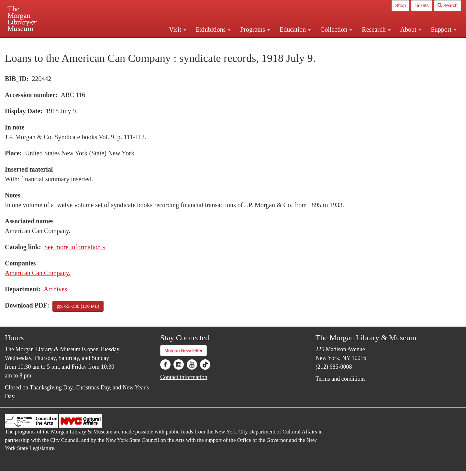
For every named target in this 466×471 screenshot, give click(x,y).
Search (448, 5)
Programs (255, 29)
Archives (55, 289)
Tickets (422, 5)
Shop (400, 5)
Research (376, 29)
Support (443, 29)
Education (295, 29)
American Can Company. (38, 272)
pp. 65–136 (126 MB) (78, 306)
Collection (336, 29)
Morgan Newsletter (183, 350)
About (410, 29)
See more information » (74, 247)
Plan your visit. (156, 43)
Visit (177, 29)
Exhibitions (213, 29)
